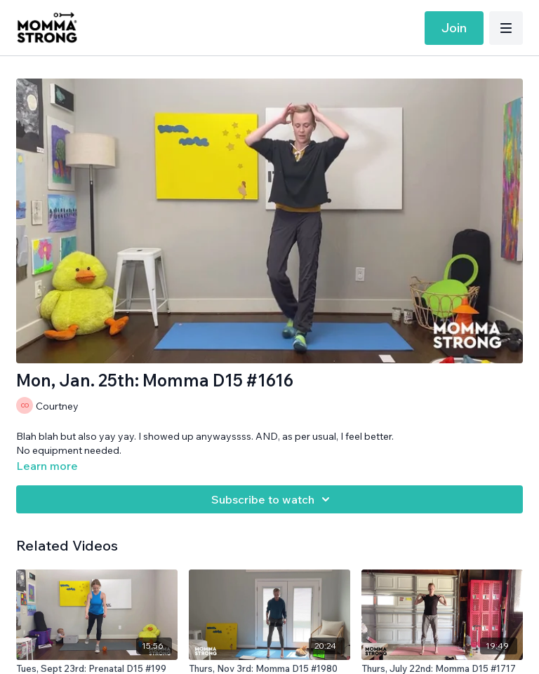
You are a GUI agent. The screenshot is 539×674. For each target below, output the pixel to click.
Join (454, 28)
